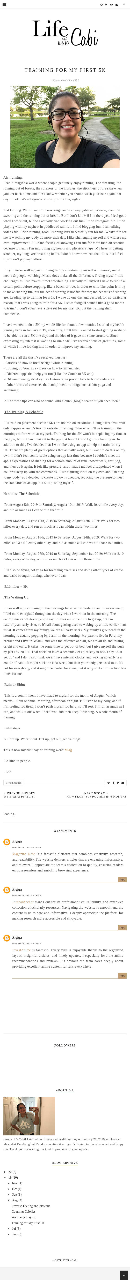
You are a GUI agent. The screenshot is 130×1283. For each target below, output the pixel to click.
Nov (15, 1183)
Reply (122, 879)
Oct (15, 1189)
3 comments (13, 782)
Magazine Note (23, 854)
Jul (14, 1228)
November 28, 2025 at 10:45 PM (26, 895)
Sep (15, 1194)
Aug (15, 1200)
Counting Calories (24, 1211)
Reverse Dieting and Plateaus (31, 1206)
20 (10, 1172)
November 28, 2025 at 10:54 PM (26, 943)
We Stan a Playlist (24, 1217)
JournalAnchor (23, 902)
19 (10, 1177)
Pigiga (17, 841)
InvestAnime (21, 950)
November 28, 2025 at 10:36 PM (26, 847)
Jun (15, 1234)
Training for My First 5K (28, 1223)
